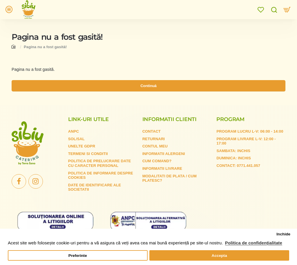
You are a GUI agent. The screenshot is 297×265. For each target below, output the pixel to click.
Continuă (148, 91)
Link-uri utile (88, 125)
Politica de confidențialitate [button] (253, 242)
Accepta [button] (219, 255)
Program (230, 125)
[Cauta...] (273, 11)
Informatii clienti (169, 125)
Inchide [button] (283, 234)
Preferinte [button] (77, 255)
